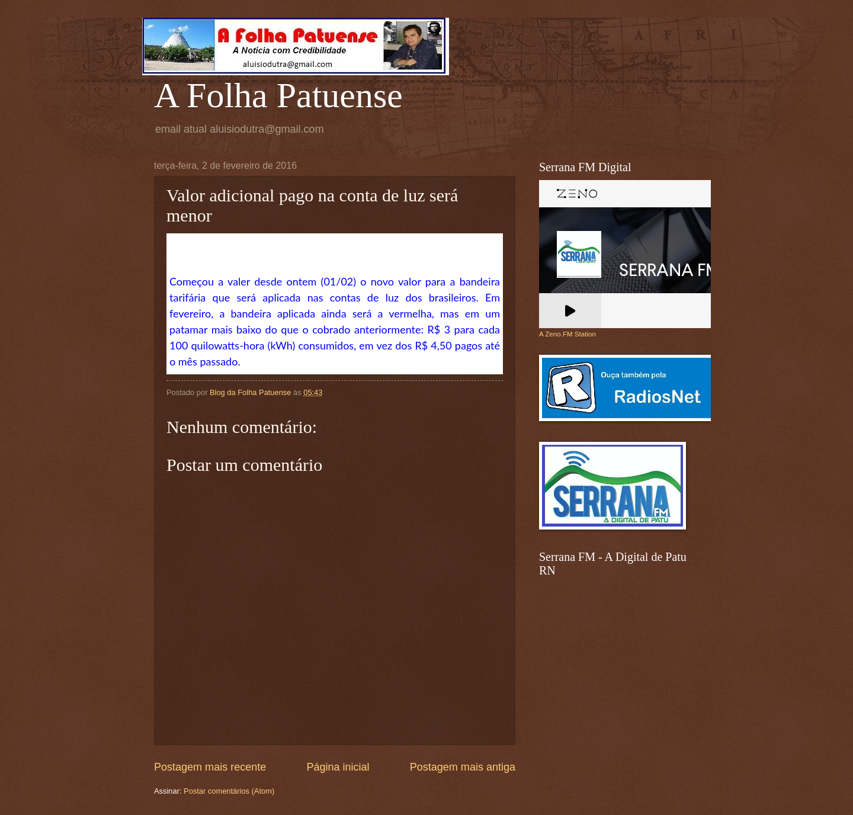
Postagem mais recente (210, 767)
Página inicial (337, 767)
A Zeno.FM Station (567, 334)
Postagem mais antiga (462, 767)
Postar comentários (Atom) (229, 791)
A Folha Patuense (278, 95)
